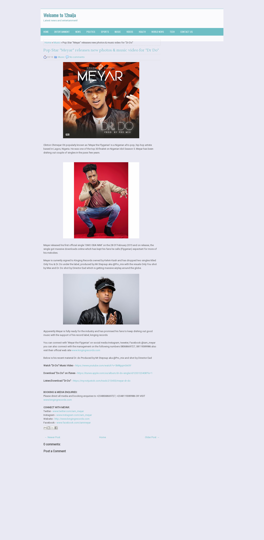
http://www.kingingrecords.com (72, 418)
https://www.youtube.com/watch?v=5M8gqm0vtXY (103, 365)
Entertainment (62, 31)
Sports (105, 31)
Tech (172, 31)
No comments (77, 57)
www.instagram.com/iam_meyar (74, 415)
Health (142, 31)
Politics (90, 31)
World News (157, 31)
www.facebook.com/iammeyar (74, 422)
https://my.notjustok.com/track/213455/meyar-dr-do (101, 380)
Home (46, 31)
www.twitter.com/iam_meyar (68, 411)
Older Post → (152, 437)
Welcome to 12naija (59, 15)
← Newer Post (52, 437)
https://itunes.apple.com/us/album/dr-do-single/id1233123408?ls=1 (114, 373)
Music (118, 31)
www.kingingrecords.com (86, 350)
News (78, 31)
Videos (129, 31)
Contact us (186, 31)
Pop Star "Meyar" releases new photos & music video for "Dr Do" (101, 50)
